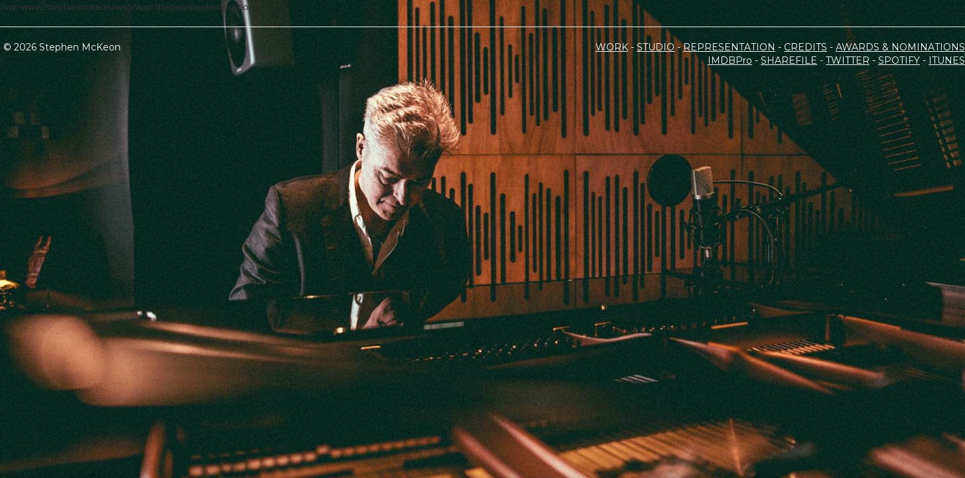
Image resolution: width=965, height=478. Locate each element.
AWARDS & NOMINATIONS (900, 47)
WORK (612, 47)
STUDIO (656, 47)
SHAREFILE (789, 60)
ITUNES (947, 60)
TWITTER (847, 60)
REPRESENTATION (729, 47)
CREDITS (805, 47)
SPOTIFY (899, 60)
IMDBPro (730, 60)
